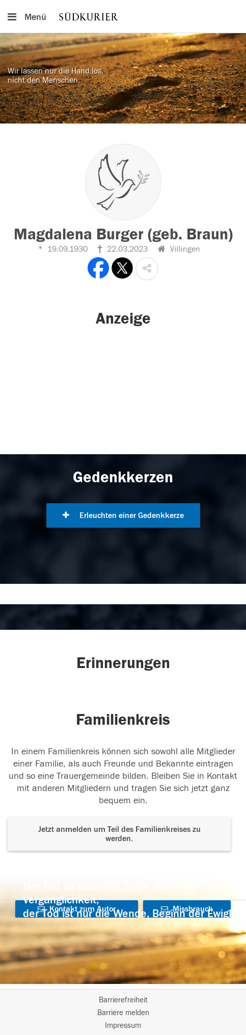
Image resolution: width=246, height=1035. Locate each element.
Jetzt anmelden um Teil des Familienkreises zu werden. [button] (119, 834)
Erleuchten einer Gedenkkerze (123, 515)
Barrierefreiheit (123, 1000)
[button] (146, 268)
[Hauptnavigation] (123, 16)
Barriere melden (123, 1012)
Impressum (123, 1025)
